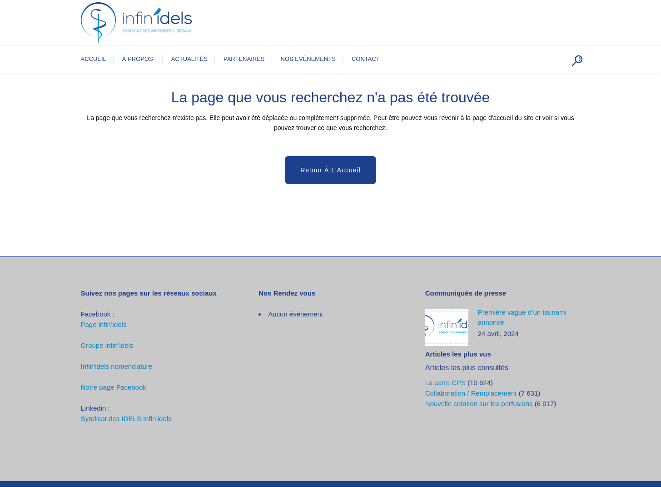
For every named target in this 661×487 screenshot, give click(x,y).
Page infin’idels (104, 324)
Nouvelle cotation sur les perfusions (479, 403)
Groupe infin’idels (107, 345)
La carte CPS (445, 383)
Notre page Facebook (113, 387)
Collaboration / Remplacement (471, 393)
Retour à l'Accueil (330, 170)
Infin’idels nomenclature (117, 366)
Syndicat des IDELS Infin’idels (126, 418)
